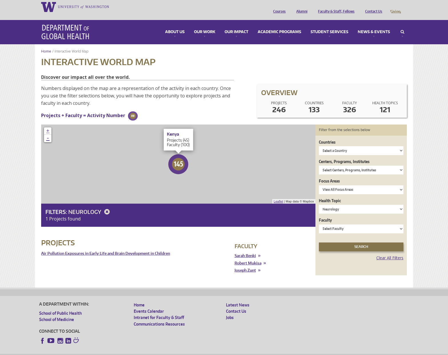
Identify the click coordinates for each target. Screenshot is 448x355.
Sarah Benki (245, 248)
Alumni (300, 6)
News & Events (374, 24)
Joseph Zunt (245, 262)
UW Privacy (115, 350)
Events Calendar (149, 303)
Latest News (237, 296)
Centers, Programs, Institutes (344, 153)
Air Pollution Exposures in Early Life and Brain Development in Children (105, 245)
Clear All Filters (389, 249)
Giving (395, 6)
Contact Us (372, 6)
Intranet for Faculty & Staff (159, 309)
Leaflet (278, 193)
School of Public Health (60, 305)
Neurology (90, 203)
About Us (175, 24)
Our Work (204, 24)
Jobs (230, 309)
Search (402, 24)
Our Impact (236, 24)
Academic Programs (279, 24)
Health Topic (330, 192)
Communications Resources (159, 316)
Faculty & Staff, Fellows (335, 6)
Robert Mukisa (248, 255)
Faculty (325, 212)
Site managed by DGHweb (172, 350)
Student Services (329, 24)
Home (46, 43)
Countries (327, 134)
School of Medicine (56, 311)
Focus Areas (329, 173)
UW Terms (138, 350)
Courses (278, 6)
